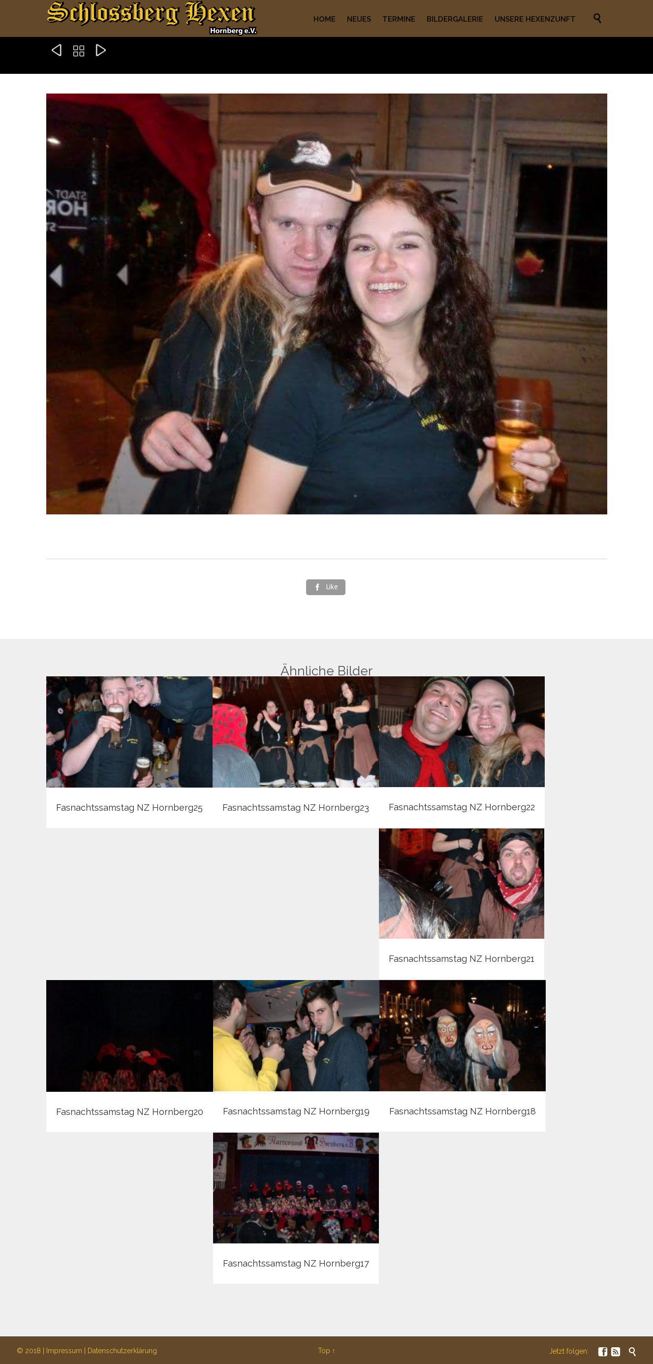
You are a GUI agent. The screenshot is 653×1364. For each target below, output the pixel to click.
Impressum (64, 1351)
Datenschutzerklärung (122, 1351)
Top (324, 1351)
